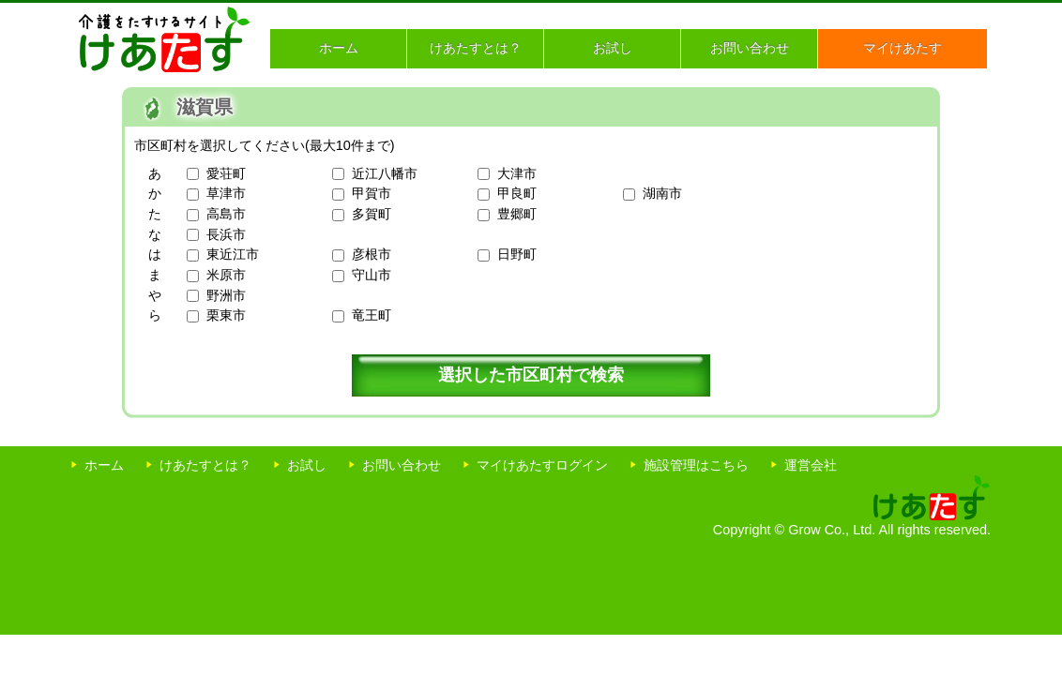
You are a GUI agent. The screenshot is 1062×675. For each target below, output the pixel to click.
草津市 (226, 193)
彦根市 (371, 254)
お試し (612, 47)
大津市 (517, 173)
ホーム (338, 47)
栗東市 (226, 315)
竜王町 (371, 315)
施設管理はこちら (696, 465)
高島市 (226, 213)
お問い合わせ (749, 47)
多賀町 (371, 213)
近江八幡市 (384, 173)
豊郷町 (517, 213)
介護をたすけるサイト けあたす (164, 39)
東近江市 (232, 254)
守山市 (371, 274)
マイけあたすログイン (542, 465)
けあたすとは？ (476, 47)
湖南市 (662, 193)
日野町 (517, 254)
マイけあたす (902, 47)
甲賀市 (371, 193)
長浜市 (226, 234)
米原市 (226, 274)
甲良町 (517, 193)
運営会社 (810, 465)
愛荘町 (226, 173)
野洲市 (226, 295)
